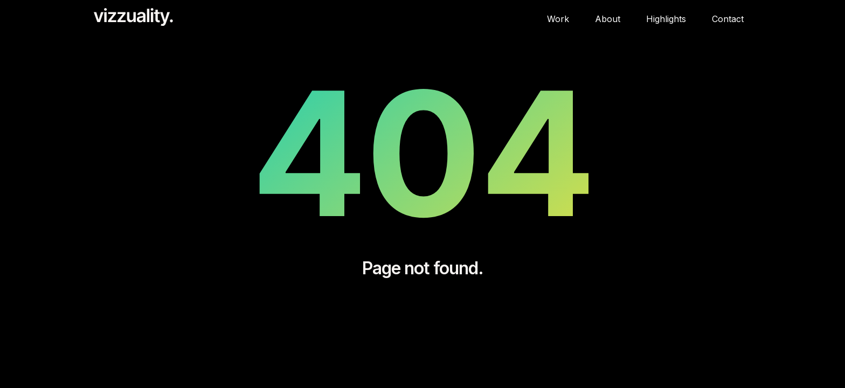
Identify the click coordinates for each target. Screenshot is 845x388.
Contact (728, 18)
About (607, 18)
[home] (130, 17)
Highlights (666, 18)
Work (558, 18)
